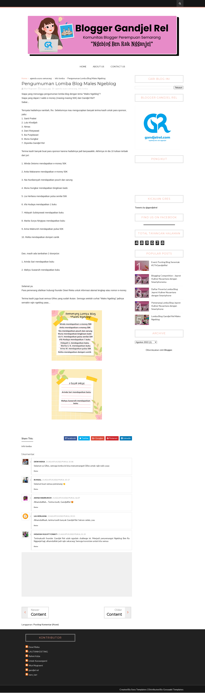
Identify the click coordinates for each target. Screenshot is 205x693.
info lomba (60, 78)
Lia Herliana (41, 516)
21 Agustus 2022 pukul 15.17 (56, 480)
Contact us (118, 66)
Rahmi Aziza (35, 656)
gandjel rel (34, 670)
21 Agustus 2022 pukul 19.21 (62, 516)
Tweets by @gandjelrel (146, 207)
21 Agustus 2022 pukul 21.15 (73, 534)
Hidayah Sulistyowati (46, 534)
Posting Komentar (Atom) (46, 624)
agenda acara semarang (41, 78)
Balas (37, 471)
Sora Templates (138, 689)
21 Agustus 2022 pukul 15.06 (60, 462)
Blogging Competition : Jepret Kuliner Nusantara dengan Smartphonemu (166, 278)
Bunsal (38, 480)
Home (83, 66)
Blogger (167, 350)
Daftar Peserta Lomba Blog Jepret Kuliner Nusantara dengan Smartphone (164, 292)
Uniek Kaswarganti (38, 660)
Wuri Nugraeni (36, 665)
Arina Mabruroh (43, 498)
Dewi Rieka (40, 462)
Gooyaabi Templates (173, 689)
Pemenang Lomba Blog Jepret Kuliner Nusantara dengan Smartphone (165, 305)
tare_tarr (33, 674)
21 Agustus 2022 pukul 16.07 (67, 498)
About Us (98, 66)
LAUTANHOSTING (39, 651)
